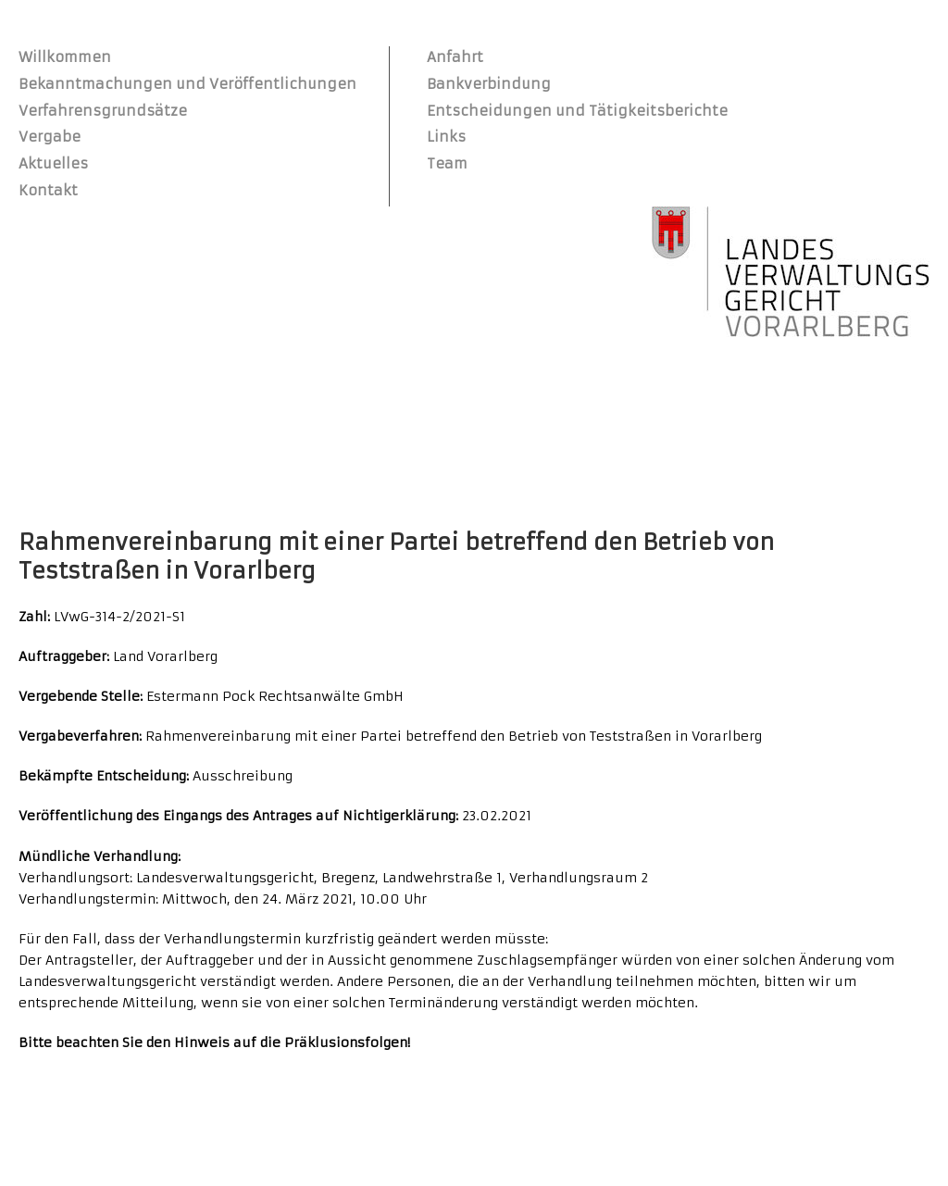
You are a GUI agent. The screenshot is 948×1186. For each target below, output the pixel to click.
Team (447, 163)
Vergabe (50, 136)
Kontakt (48, 190)
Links (446, 136)
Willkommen (65, 57)
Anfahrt (455, 57)
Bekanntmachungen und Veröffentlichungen (187, 84)
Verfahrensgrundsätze (103, 110)
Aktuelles (53, 163)
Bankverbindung (489, 84)
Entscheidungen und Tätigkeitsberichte (577, 110)
